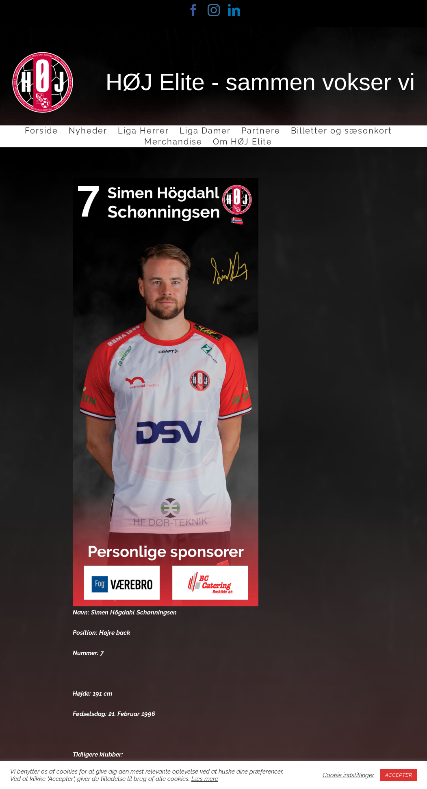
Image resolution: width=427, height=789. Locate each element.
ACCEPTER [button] (398, 775)
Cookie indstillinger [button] (348, 775)
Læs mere (204, 778)
